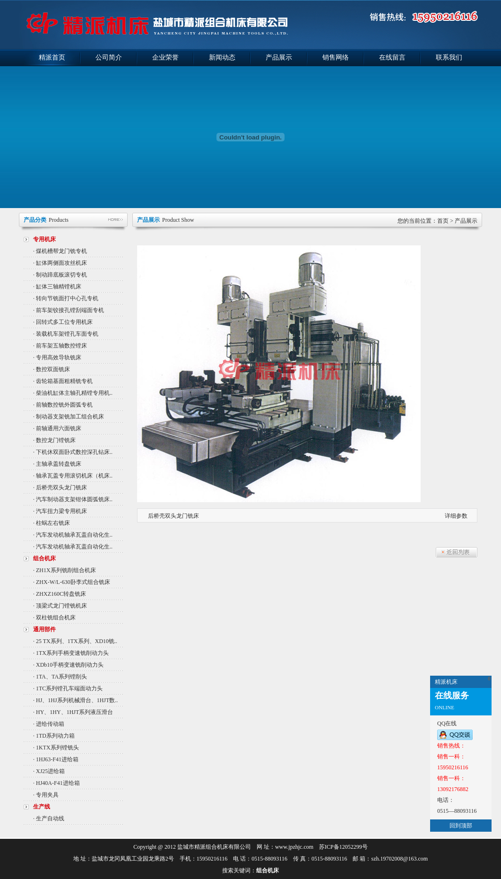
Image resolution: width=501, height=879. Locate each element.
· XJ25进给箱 (49, 771)
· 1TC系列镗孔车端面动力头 (68, 688)
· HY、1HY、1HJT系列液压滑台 (73, 712)
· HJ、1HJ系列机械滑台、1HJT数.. (75, 700)
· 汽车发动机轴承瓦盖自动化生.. (72, 534)
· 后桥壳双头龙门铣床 (60, 487)
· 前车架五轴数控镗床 (60, 345)
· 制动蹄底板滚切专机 (60, 274)
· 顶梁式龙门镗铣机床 (60, 605)
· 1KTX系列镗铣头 (56, 747)
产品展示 (279, 57)
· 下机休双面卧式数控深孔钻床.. (72, 452)
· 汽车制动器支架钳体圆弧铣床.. (72, 499)
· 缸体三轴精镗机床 (57, 286)
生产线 (41, 806)
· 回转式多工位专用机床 (63, 322)
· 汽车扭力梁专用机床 (60, 511)
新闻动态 (222, 57)
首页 (443, 221)
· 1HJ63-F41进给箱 (55, 759)
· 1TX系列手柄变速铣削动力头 (71, 653)
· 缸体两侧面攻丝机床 (60, 263)
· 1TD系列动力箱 (54, 735)
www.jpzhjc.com (294, 847)
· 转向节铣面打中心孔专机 (65, 298)
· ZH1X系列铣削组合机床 (64, 570)
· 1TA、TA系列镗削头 (60, 676)
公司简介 (108, 57)
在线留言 (392, 57)
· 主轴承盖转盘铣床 (57, 464)
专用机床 (44, 239)
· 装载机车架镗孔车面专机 (65, 334)
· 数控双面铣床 (51, 369)
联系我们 (449, 57)
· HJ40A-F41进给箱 (56, 783)
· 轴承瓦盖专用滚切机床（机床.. (72, 475)
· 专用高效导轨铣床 (57, 357)
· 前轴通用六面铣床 (57, 428)
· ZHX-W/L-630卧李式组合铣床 (71, 582)
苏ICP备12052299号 (343, 847)
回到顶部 (460, 825)
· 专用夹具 (46, 795)
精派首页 (52, 57)
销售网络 (335, 57)
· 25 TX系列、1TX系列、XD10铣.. (75, 641)
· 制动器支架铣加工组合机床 (68, 416)
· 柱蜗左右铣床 (51, 523)
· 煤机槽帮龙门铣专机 (60, 251)
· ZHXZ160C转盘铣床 (59, 594)
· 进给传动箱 (48, 724)
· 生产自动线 (48, 818)
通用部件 (44, 629)
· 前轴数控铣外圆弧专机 (63, 404)
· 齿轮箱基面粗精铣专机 (63, 381)
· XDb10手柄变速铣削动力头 (68, 664)
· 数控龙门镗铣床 (54, 440)
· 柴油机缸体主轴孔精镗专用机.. (72, 393)
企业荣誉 (165, 57)
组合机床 (44, 558)
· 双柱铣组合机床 (54, 617)
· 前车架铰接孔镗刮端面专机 (68, 310)
